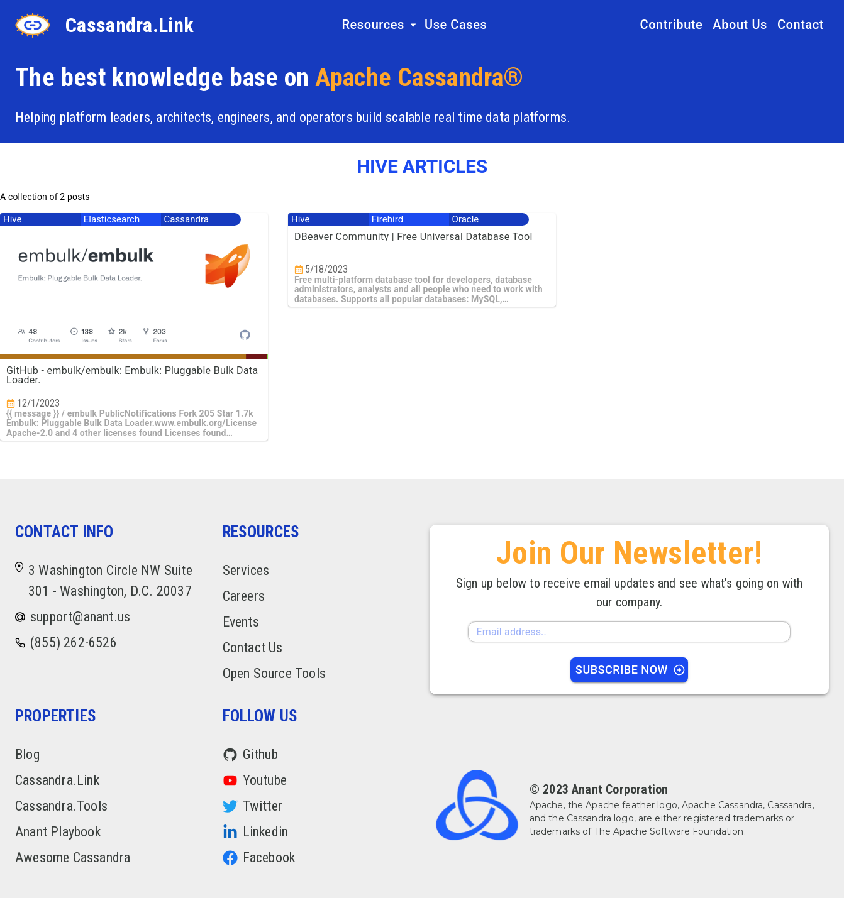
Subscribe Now (630, 669)
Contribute (671, 24)
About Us (740, 24)
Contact (800, 24)
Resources (379, 24)
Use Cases (456, 24)
